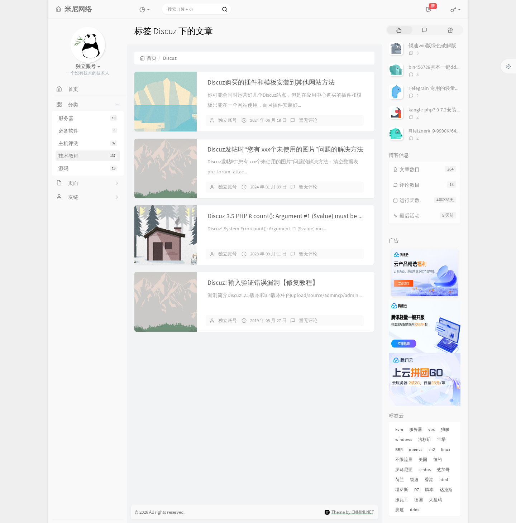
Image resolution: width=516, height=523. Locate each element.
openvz (415, 449)
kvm (399, 429)
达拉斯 (446, 489)
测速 (399, 509)
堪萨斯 (401, 489)
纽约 (437, 459)
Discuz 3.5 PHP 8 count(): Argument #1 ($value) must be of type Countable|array (314, 216)
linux (445, 449)
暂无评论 (308, 120)
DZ (416, 489)
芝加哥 (443, 469)
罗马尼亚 (403, 469)
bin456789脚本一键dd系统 (437, 67)
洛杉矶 (424, 439)
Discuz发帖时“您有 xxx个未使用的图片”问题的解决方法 (285, 149)
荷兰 (399, 479)
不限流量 (403, 459)
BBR (399, 449)
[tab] (399, 30)
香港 (429, 479)
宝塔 (441, 439)
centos (425, 469)
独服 (445, 429)
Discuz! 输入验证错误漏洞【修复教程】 (263, 282)
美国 (423, 459)
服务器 (87, 118)
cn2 (432, 449)
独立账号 (227, 120)
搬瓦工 (401, 499)
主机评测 (87, 143)
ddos (414, 509)
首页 (148, 58)
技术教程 (87, 156)
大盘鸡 (435, 499)
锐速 (414, 479)
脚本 (429, 489)
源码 (87, 168)
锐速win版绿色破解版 (432, 45)
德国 (418, 499)
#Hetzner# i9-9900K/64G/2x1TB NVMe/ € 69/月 (456, 131)
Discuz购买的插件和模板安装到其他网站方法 (271, 82)
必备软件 (87, 131)
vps (431, 429)
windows (403, 439)
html (443, 479)
